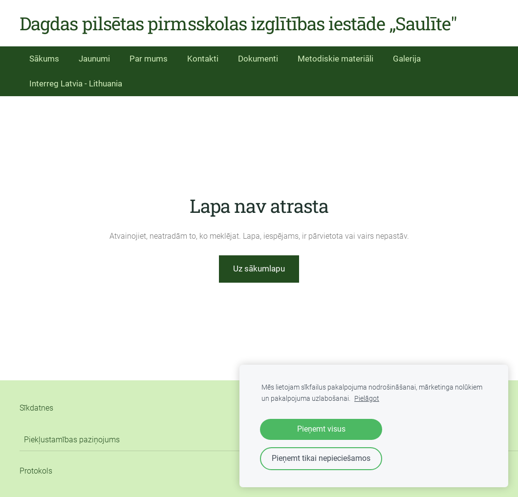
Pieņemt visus (321, 429)
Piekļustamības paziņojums (72, 439)
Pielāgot (366, 398)
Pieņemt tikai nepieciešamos (321, 458)
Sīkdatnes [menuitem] (36, 408)
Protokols (36, 471)
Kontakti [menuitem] (202, 58)
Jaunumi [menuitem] (94, 58)
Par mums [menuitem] (149, 58)
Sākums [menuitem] (44, 58)
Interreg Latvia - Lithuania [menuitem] (75, 83)
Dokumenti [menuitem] (258, 58)
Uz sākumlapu (259, 268)
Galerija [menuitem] (407, 58)
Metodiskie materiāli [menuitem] (335, 58)
